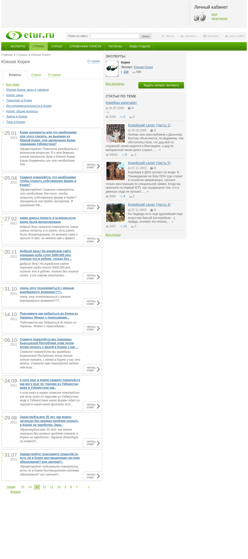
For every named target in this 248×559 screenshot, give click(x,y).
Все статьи (113, 234)
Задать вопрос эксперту (161, 85)
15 (22, 487)
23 (125, 226)
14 (29, 487)
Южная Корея (143, 67)
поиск (145, 36)
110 (126, 72)
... (83, 487)
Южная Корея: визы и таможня (27, 89)
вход (214, 14)
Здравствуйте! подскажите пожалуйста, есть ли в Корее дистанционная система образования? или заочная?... (49, 470)
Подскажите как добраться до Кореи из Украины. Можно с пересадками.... (48, 324)
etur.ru (170, 35)
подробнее (107, 112)
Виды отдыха (140, 46)
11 (51, 487)
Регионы (115, 46)
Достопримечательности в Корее (29, 106)
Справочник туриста (85, 46)
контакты (190, 35)
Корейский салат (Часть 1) (149, 125)
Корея (125, 62)
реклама (213, 35)
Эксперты (17, 46)
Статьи (57, 46)
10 (59, 487)
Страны (38, 46)
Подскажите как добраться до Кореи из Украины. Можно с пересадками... (49, 315)
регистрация (219, 18)
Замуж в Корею (17, 116)
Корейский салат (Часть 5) (149, 163)
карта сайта (236, 35)
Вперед (15, 492)
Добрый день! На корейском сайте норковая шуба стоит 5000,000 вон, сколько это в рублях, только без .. (45, 255)
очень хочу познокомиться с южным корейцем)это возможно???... (45, 298)
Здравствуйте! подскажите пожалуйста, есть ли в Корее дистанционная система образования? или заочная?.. (50, 458)
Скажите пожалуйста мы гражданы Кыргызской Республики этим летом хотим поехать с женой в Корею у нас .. (49, 343)
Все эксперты (115, 84)
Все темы (12, 84)
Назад (11, 487)
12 (44, 487)
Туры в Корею (15, 122)
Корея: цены (14, 95)
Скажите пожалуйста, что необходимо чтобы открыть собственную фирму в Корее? (48, 181)
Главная (7, 55)
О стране (93, 61)
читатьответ (91, 166)
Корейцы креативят (121, 103)
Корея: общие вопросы (22, 111)
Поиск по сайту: (78, 35)
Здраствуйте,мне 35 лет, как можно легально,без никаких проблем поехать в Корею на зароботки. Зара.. (49, 420)
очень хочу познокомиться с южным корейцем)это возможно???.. (47, 290)
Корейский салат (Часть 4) (149, 204)
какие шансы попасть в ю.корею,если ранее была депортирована (48, 220)
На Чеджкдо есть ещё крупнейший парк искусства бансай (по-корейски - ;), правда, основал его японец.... (155, 217)
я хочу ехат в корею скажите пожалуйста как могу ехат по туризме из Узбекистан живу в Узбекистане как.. (50, 383)
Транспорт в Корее (19, 100)
